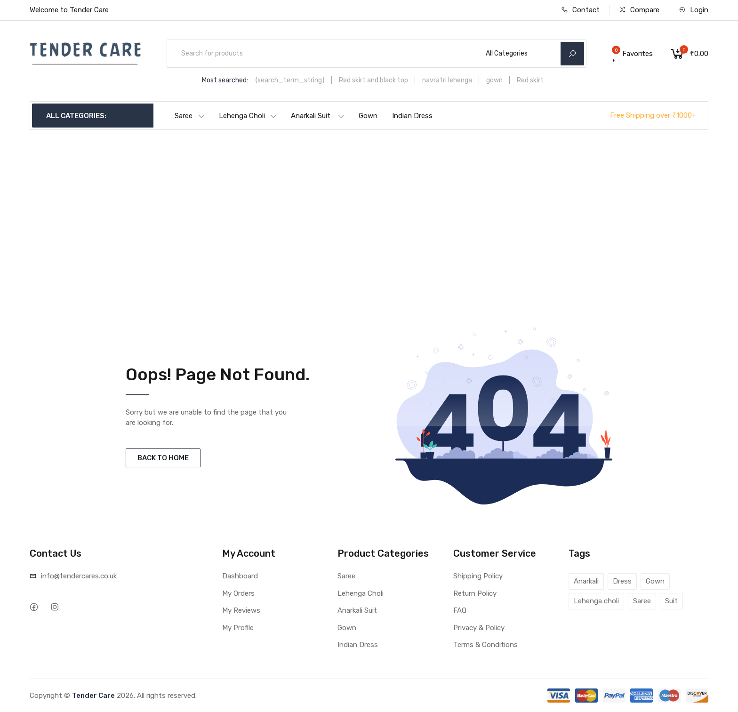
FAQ (459, 610)
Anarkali (586, 581)
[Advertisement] (369, 229)
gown (494, 80)
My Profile (238, 628)
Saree (190, 116)
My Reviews (241, 610)
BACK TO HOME (163, 458)
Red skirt (530, 80)
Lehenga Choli (248, 116)
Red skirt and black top (373, 80)
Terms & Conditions (485, 644)
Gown (368, 116)
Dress (622, 581)
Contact (580, 10)
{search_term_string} (290, 80)
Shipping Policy (478, 576)
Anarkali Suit (318, 116)
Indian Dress (412, 116)
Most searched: (225, 80)
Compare (639, 10)
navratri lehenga (447, 80)
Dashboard (240, 576)
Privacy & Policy (479, 628)
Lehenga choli (596, 601)
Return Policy (475, 593)
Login (693, 10)
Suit (671, 601)
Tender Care (93, 695)
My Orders (238, 593)
